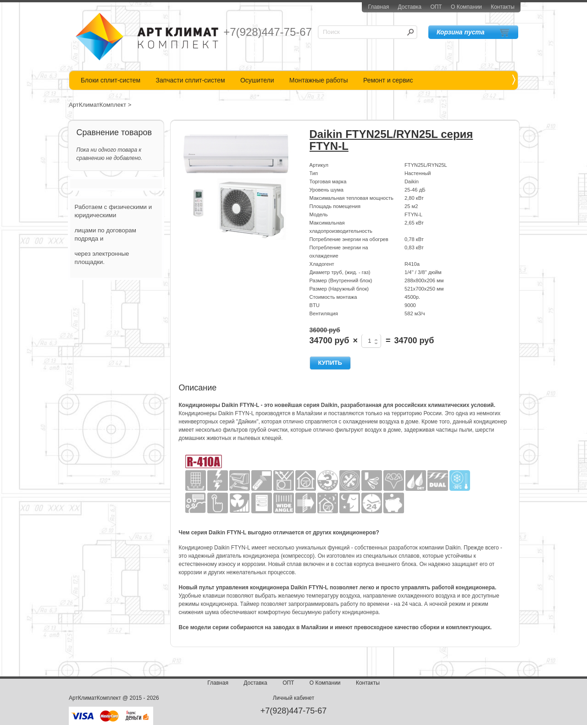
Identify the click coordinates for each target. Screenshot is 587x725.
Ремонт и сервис (388, 80)
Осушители (257, 80)
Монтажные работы (318, 80)
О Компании (466, 7)
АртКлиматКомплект (97, 104)
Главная (378, 7)
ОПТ (436, 7)
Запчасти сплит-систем (190, 80)
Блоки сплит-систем (110, 80)
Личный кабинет (293, 698)
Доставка (409, 7)
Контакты (503, 7)
